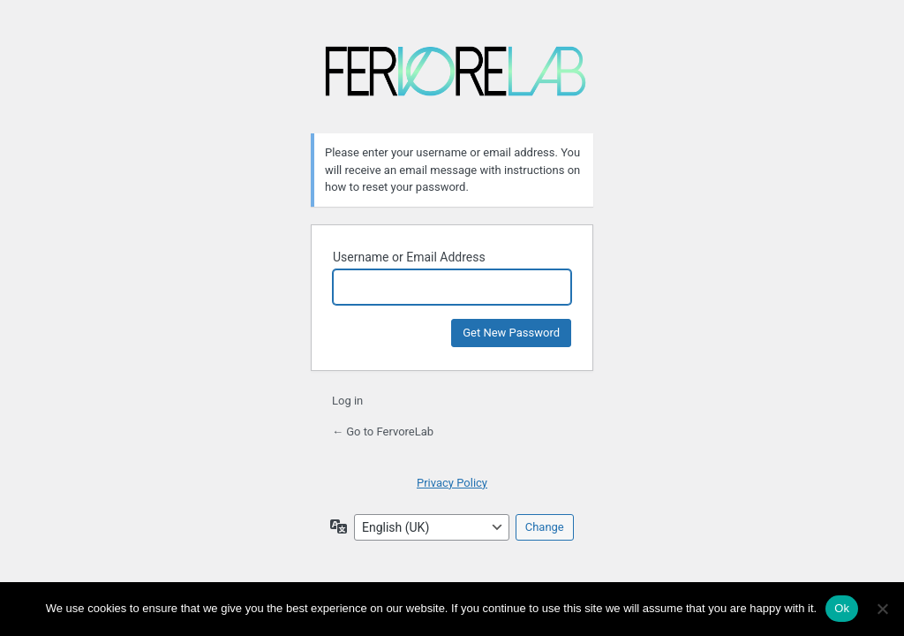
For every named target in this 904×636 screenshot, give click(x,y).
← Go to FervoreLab (382, 431)
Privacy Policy (452, 482)
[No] (882, 608)
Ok (841, 608)
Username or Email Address (409, 257)
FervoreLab (455, 78)
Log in (347, 400)
